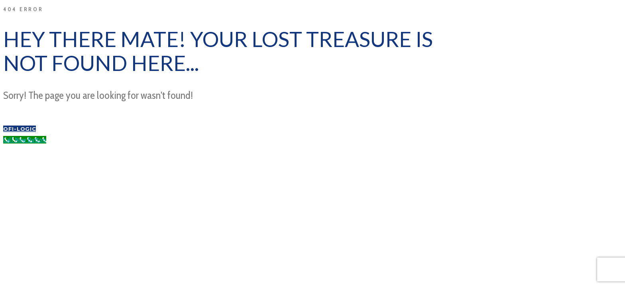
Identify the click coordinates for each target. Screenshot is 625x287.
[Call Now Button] (24, 140)
